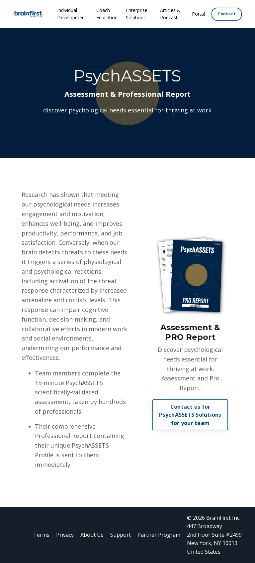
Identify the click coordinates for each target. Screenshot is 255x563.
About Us (92, 534)
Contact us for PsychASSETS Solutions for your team (190, 415)
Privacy (65, 534)
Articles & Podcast (170, 14)
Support (120, 534)
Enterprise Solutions (136, 14)
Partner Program (158, 534)
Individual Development (71, 14)
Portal (198, 14)
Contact (226, 14)
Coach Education (107, 14)
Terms (41, 534)
